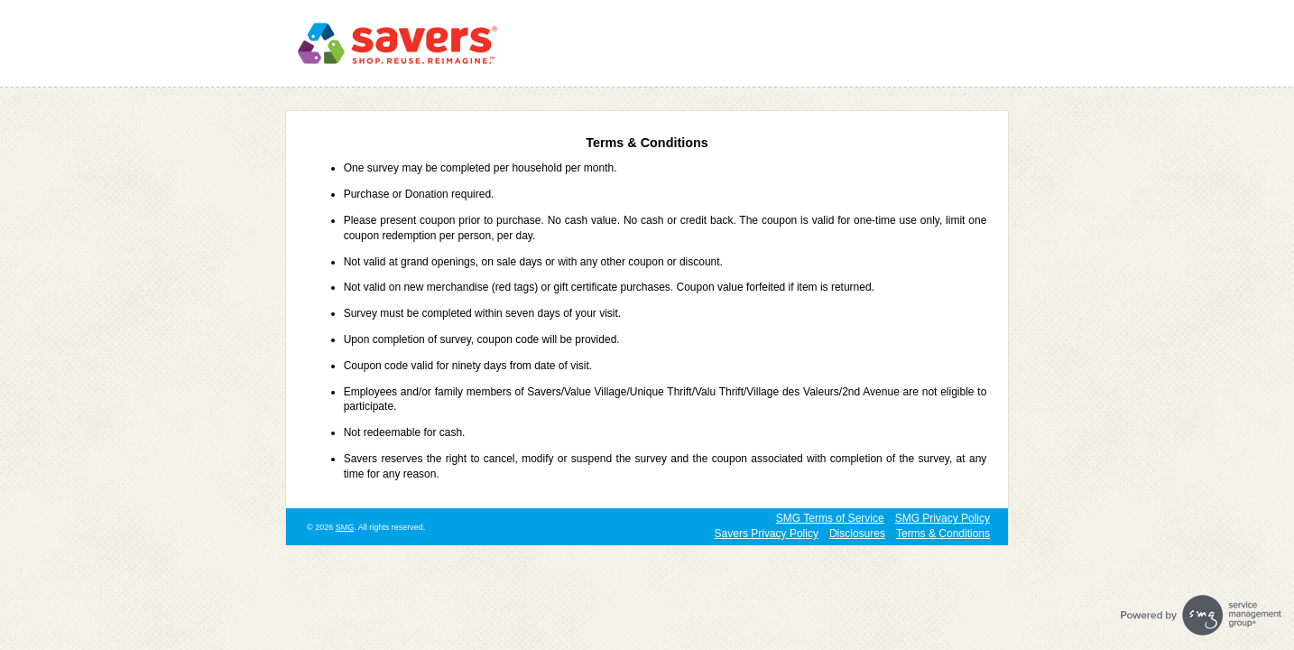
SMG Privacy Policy (942, 518)
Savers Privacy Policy (766, 533)
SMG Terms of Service (830, 518)
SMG (345, 527)
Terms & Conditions (943, 533)
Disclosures (857, 533)
